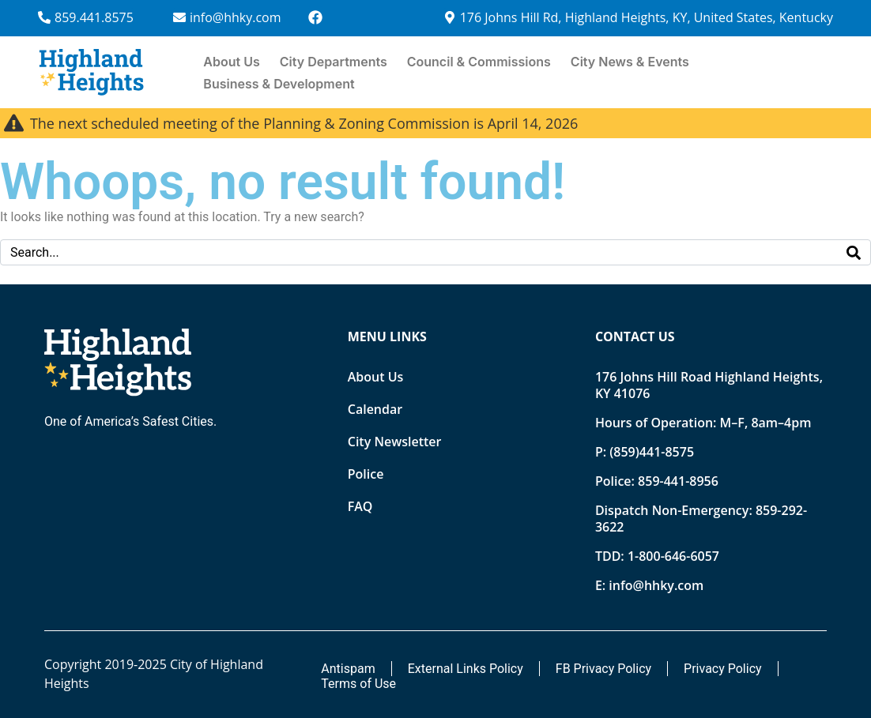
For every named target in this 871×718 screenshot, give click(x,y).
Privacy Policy (723, 668)
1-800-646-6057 (673, 556)
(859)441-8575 (651, 451)
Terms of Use (358, 683)
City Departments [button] (333, 62)
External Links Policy (465, 668)
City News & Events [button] (630, 62)
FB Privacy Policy (603, 668)
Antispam (348, 668)
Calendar (375, 409)
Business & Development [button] (278, 84)
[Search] (853, 252)
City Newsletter (395, 441)
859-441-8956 (678, 481)
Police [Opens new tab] (366, 474)
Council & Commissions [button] (479, 62)
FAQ (360, 506)
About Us (231, 62)
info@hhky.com (656, 585)
